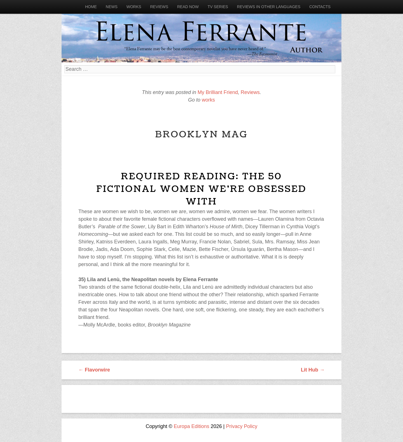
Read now (188, 6)
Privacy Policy (241, 426)
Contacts (320, 6)
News (112, 6)
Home (91, 6)
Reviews (159, 6)
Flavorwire (94, 370)
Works (133, 6)
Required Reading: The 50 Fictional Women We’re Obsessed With (202, 189)
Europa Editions (191, 426)
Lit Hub (313, 370)
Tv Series (218, 6)
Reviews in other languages (268, 6)
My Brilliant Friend (218, 92)
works (208, 100)
